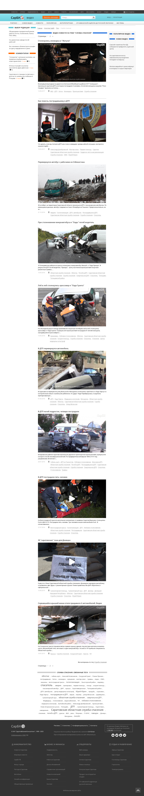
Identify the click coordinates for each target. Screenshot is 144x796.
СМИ (65, 155)
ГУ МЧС (86, 713)
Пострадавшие (76, 530)
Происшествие (78, 91)
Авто (82, 12)
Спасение (95, 339)
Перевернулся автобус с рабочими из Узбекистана (61, 162)
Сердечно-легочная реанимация (92, 152)
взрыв (72, 695)
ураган (61, 713)
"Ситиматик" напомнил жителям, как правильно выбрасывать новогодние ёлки (22, 59)
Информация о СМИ (18, 735)
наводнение (44, 710)
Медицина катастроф (71, 399)
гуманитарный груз (49, 698)
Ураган (85, 654)
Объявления (73, 12)
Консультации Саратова (87, 769)
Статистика (66, 725)
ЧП (90, 654)
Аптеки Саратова (85, 760)
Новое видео (27, 23)
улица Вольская (88, 695)
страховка (100, 691)
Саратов (96, 149)
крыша (67, 688)
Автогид (49, 755)
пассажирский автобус (51, 688)
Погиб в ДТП (83, 273)
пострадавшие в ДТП (59, 694)
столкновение (58, 701)
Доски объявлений (53, 764)
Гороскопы (116, 764)
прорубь (92, 691)
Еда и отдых (116, 755)
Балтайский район (64, 704)
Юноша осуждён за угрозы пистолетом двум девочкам (19, 67)
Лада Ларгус (59, 399)
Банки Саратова (52, 779)
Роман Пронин (98, 676)
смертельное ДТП (94, 697)
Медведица (47, 701)
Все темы (120, 23)
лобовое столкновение (91, 700)
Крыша (53, 654)
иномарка (62, 679)
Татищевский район (57, 278)
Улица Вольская (71, 404)
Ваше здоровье (84, 755)
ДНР (85, 591)
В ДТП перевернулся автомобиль (53, 348)
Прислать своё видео (51, 17)
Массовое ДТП (97, 462)
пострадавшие (45, 679)
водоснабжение (70, 701)
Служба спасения (90, 91)
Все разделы (129, 12)
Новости (14, 12)
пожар (89, 685)
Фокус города (19, 764)
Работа (64, 12)
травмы (90, 679)
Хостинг (49, 784)
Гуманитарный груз (75, 591)
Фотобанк (17, 774)
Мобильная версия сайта (72, 790)
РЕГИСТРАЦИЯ (117, 17)
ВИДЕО (30, 17)
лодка (97, 679)
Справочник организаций (56, 769)
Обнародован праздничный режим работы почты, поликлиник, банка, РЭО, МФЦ (21, 33)
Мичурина (84, 399)
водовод (100, 682)
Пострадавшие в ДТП (90, 213)
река (72, 713)
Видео (43, 12)
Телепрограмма (117, 769)
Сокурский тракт (76, 654)
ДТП (55, 91)
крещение (71, 679)
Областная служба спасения (60, 273)
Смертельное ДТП (82, 276)
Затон (61, 91)
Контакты (93, 725)
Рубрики (14, 23)
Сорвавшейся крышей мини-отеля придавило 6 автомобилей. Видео (70, 603)
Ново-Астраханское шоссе (50, 707)
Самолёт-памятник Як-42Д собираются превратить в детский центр (122, 47)
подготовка (100, 707)
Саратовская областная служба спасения (64, 152)
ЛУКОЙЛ (77, 716)
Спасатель (97, 215)
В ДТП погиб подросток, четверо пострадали (58, 411)
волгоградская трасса (56, 682)
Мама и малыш (84, 764)
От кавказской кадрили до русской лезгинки (94, 23)
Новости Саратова (20, 750)
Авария (53, 213)
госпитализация (72, 682)
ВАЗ (51, 91)
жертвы (78, 695)
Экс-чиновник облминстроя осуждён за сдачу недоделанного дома (22, 47)
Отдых (106, 12)
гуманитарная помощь (85, 707)
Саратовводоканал (78, 688)
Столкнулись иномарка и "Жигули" (54, 41)
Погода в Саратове (20, 769)
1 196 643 (110, 730)
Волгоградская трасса (58, 528)
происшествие (97, 704)
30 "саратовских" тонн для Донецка (54, 540)
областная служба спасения (72, 697)
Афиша (113, 12)
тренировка (67, 685)
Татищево (102, 276)
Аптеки (22, 12)
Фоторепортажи (66, 23)
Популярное (51, 23)
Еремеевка (54, 336)
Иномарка (67, 91)
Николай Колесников (69, 676)
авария (58, 685)
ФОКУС (56, 12)
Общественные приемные (23, 784)
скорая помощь (98, 685)
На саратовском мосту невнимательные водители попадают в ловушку (119, 58)
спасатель (46, 685)
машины (44, 682)
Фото (50, 12)
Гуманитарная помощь (58, 591)
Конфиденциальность (80, 725)
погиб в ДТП (52, 713)
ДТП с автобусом (75, 213)
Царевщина (100, 695)
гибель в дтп (55, 676)
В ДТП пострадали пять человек (52, 477)
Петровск (79, 713)
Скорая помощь (63, 339)
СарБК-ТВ (17, 760)
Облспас (74, 273)
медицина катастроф (49, 704)
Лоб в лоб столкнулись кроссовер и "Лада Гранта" (61, 285)
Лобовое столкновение (67, 336)
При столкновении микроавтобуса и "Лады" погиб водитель (66, 222)
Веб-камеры (90, 12)
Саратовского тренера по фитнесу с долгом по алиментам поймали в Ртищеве (21, 76)
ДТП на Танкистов (67, 462)
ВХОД (109, 17)
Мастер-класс (74, 149)
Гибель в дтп (54, 462)
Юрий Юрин (72, 155)
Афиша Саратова (118, 750)
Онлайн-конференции (22, 779)
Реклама (57, 725)
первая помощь (79, 685)
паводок (94, 713)
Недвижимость (33, 12)
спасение (42, 713)
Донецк (90, 591)
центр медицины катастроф (64, 691)
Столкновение (55, 470)
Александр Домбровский (59, 149)
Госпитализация (62, 213)
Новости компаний (53, 774)
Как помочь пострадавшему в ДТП (54, 101)
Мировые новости (20, 755)
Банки (99, 12)
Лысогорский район (88, 682)
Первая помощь (86, 149)
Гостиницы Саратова (119, 760)
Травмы (64, 470)
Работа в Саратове (53, 760)
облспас (45, 676)
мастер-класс (81, 679)
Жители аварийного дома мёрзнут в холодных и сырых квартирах (122, 67)
